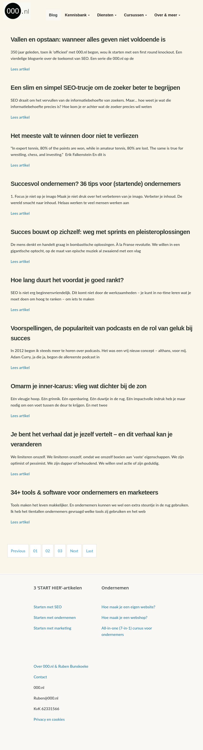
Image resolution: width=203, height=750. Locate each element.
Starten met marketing (52, 628)
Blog (53, 15)
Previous (18, 550)
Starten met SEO (48, 606)
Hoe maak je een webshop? (125, 617)
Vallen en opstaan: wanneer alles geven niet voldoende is (88, 39)
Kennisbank (77, 15)
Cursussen (135, 15)
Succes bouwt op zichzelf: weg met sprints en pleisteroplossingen (100, 232)
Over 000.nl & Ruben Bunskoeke (61, 666)
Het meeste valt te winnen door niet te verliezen (74, 135)
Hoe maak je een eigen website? (128, 606)
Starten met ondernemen (55, 617)
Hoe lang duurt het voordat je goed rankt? (67, 280)
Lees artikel (20, 69)
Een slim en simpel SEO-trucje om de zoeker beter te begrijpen (95, 87)
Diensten (106, 15)
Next (74, 550)
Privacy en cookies (49, 719)
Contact (40, 676)
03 (60, 550)
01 (35, 550)
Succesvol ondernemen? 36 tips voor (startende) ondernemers (96, 183)
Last (89, 550)
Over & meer (167, 15)
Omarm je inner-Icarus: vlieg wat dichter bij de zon (78, 386)
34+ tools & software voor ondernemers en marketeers (84, 492)
